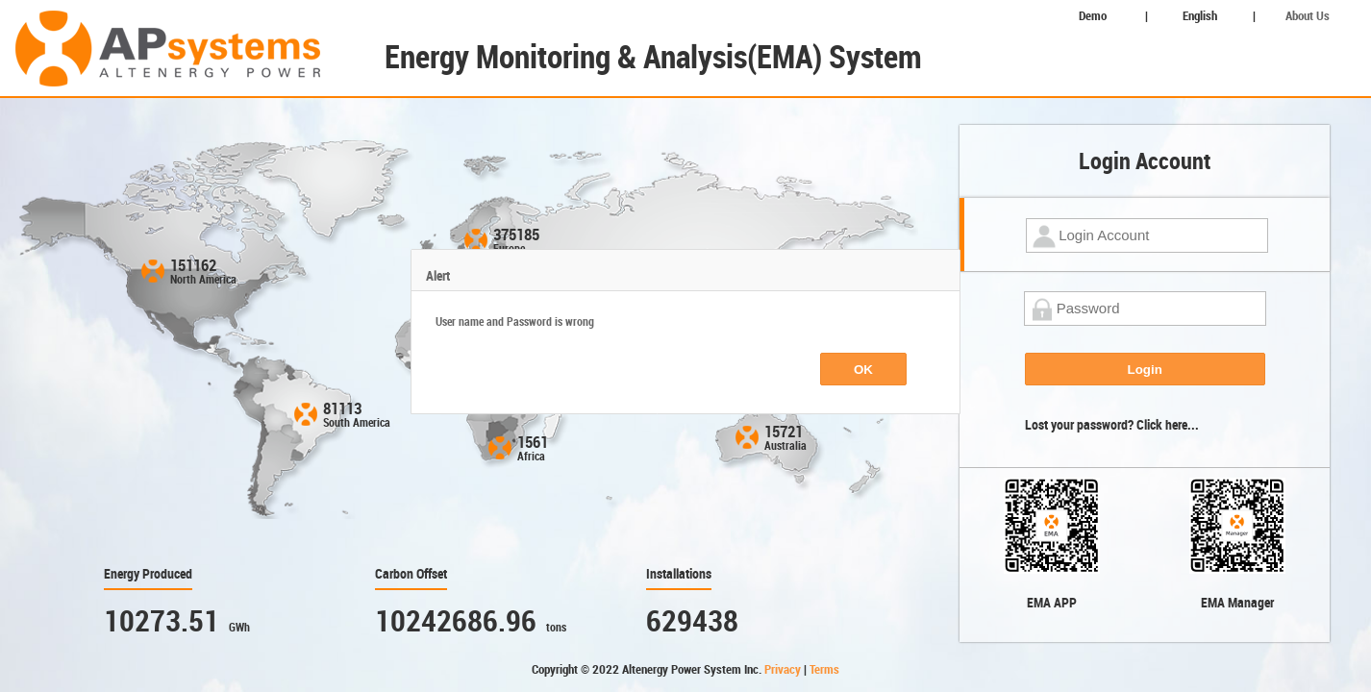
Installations (678, 573)
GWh (239, 627)
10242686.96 (455, 621)
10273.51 (161, 621)
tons (556, 627)
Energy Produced (148, 573)
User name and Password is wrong (515, 322)
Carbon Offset (411, 573)
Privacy (784, 669)
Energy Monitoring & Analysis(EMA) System (653, 57)
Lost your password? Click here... (1112, 424)
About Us (1307, 16)
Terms (824, 669)
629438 (692, 621)
